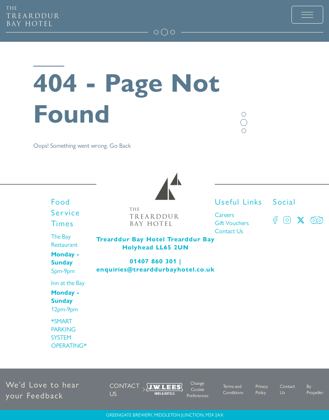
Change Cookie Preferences (197, 389)
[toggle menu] (307, 14)
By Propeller (315, 389)
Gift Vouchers (232, 223)
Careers (224, 214)
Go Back (120, 145)
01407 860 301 (153, 261)
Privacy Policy (261, 389)
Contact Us (229, 231)
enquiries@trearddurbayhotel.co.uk (155, 269)
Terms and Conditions (233, 389)
